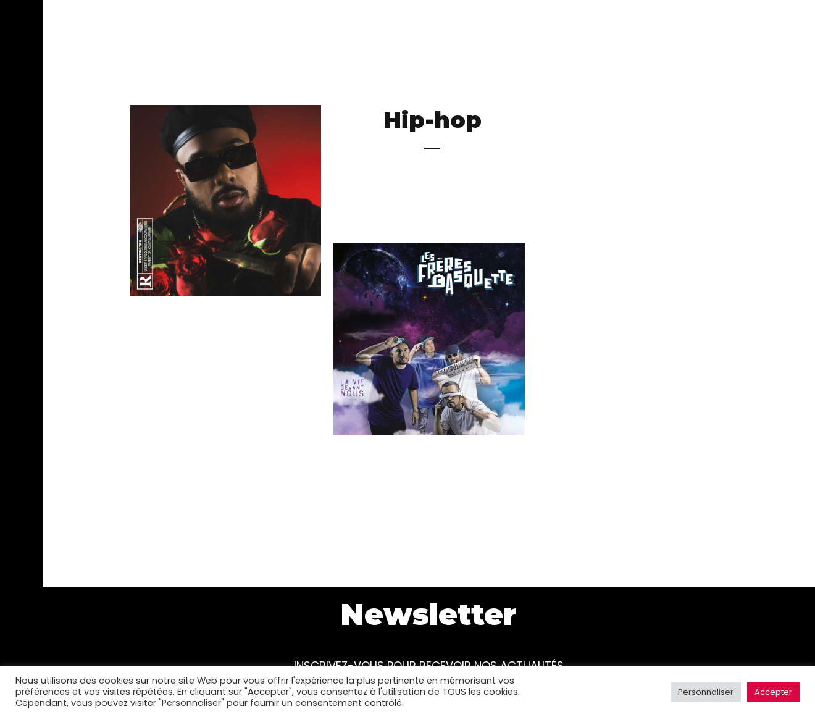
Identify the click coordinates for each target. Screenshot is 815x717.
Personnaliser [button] (706, 692)
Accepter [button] (773, 692)
